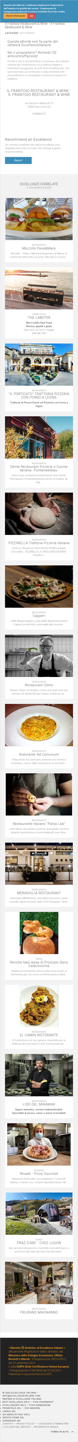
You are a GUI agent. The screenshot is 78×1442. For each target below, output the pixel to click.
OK (31, 16)
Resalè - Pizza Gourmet (39, 1173)
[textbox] (39, 328)
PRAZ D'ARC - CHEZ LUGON (39, 1243)
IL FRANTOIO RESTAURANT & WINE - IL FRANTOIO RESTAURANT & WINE (39, 93)
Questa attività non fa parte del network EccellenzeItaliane (33, 43)
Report (18, 160)
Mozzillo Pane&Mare (39, 248)
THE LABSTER (39, 317)
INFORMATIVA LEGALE (46, 1427)
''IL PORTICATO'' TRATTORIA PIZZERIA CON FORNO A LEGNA (39, 395)
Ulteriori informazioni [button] (15, 16)
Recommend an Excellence (28, 139)
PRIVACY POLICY (26, 1423)
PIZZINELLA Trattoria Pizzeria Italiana (39, 543)
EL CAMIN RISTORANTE (39, 1035)
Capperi (39, 616)
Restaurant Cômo (39, 685)
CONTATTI (8, 1423)
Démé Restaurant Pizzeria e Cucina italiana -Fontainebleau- (39, 468)
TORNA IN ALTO (62, 1432)
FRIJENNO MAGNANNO (39, 1312)
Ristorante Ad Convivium (39, 754)
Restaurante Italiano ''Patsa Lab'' (39, 824)
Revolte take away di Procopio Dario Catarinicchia (39, 964)
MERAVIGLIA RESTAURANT (39, 893)
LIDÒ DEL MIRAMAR (39, 1104)
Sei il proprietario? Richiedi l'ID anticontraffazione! (32, 54)
